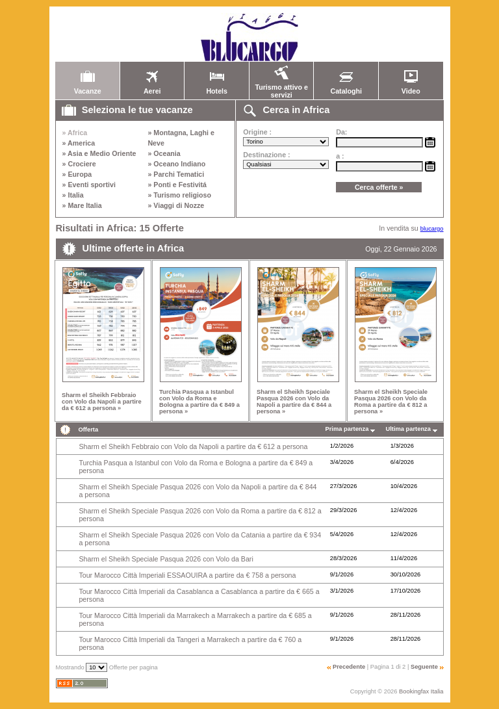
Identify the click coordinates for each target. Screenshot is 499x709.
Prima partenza (347, 429)
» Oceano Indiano (176, 164)
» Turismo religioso (179, 195)
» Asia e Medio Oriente (99, 153)
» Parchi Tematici (175, 174)
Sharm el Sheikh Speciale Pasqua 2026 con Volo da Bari (166, 559)
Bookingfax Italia (421, 691)
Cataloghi (346, 88)
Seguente (424, 667)
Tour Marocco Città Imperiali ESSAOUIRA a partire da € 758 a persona (187, 575)
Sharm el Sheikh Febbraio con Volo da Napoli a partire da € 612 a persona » (102, 401)
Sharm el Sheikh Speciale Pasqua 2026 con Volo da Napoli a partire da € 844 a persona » (294, 402)
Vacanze (87, 88)
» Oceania (163, 153)
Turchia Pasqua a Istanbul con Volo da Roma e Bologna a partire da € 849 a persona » (199, 402)
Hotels (216, 88)
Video (410, 88)
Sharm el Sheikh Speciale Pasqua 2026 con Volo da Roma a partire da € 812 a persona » (391, 402)
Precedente (349, 667)
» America (79, 143)
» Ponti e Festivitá (177, 184)
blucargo (432, 229)
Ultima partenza (408, 429)
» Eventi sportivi (89, 184)
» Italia (73, 195)
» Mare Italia (82, 205)
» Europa (77, 174)
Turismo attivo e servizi (281, 88)
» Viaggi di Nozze (175, 205)
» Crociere (79, 164)
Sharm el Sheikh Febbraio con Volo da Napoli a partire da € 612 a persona (193, 446)
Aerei (152, 88)
